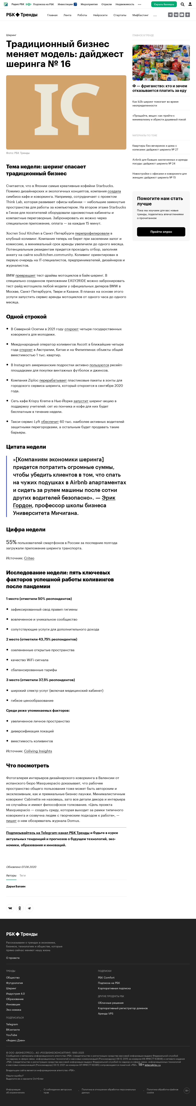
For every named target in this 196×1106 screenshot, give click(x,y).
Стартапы (120, 15)
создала (114, 190)
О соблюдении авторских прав (58, 1091)
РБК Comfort (106, 977)
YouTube (11, 1034)
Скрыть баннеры (164, 4)
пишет (11, 820)
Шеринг (11, 35)
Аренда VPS (105, 1013)
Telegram (12, 1023)
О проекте (13, 957)
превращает (26, 274)
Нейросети (100, 15)
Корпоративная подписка (114, 987)
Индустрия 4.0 (15, 993)
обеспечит (50, 421)
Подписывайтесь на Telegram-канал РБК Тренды (48, 833)
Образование (15, 998)
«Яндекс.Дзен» (15, 1039)
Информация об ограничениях (15, 1091)
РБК (10, 14)
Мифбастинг (140, 15)
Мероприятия (89, 4)
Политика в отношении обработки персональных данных (109, 1091)
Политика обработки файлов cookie (162, 1091)
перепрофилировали (92, 232)
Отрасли (106, 4)
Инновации (13, 1004)
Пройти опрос (161, 231)
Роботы (82, 15)
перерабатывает (53, 379)
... (139, 4)
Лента (67, 15)
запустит (81, 400)
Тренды (29, 14)
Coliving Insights (38, 750)
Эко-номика (13, 1009)
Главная (52, 15)
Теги (23, 875)
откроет (26, 349)
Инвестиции (67, 4)
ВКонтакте (13, 1029)
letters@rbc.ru (153, 1064)
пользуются (99, 364)
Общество (13, 977)
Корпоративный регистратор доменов (123, 1007)
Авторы (11, 875)
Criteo (29, 557)
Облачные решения (110, 1002)
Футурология (14, 982)
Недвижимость (125, 4)
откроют (72, 328)
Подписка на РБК (43, 4)
